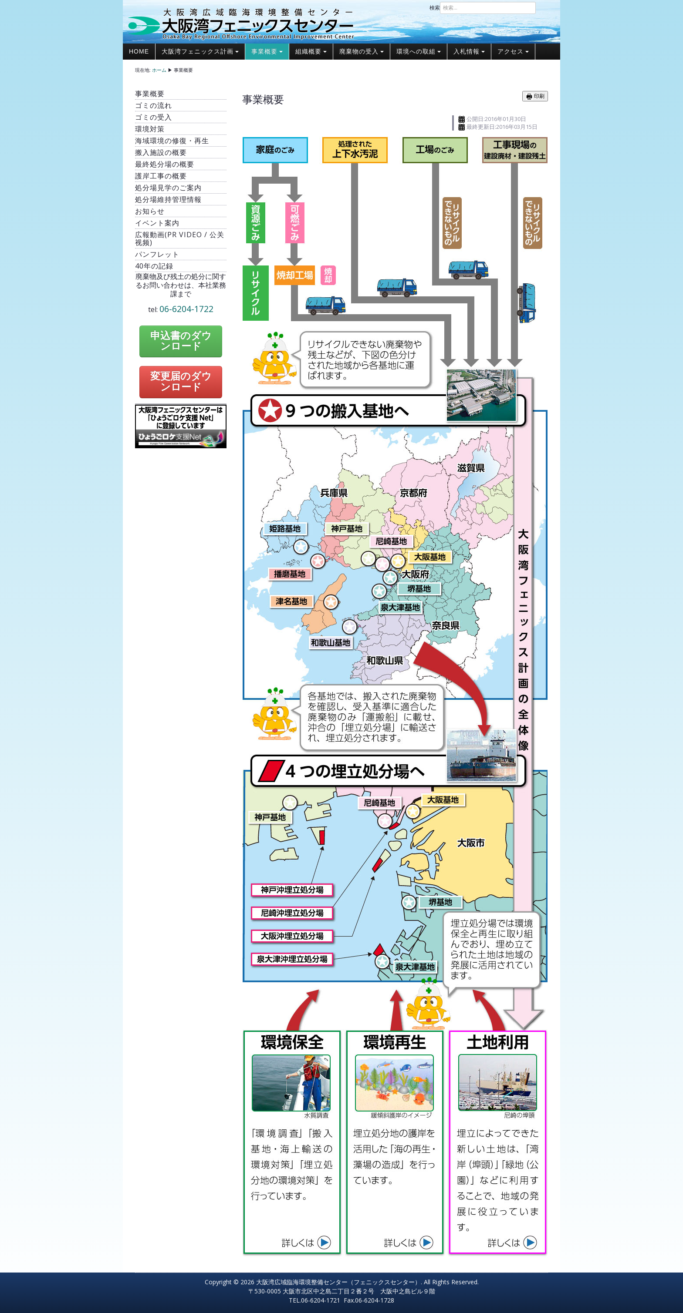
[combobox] (488, 8)
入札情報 (469, 51)
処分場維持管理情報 (168, 199)
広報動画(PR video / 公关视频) (179, 238)
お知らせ (150, 211)
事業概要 (267, 51)
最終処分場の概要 (164, 164)
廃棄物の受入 (361, 51)
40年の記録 (154, 266)
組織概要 (311, 51)
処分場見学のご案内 (168, 187)
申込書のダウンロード (181, 341)
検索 (434, 7)
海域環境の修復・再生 (172, 140)
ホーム (159, 70)
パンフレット (157, 254)
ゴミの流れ (153, 105)
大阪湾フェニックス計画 (200, 51)
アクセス (513, 51)
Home (139, 51)
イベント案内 (157, 223)
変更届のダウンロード (181, 382)
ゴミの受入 (153, 117)
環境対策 (150, 129)
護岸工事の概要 (161, 176)
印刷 (535, 96)
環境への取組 (418, 51)
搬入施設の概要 (161, 152)
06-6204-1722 (186, 309)
